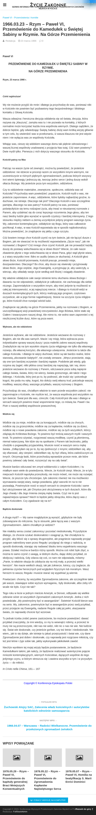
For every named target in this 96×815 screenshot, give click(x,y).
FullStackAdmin (20, 811)
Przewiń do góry (84, 809)
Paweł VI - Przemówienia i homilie (20, 17)
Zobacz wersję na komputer (48, 800)
